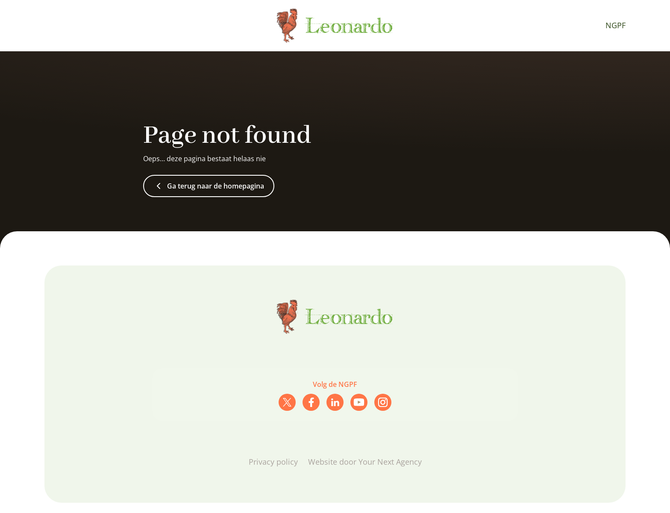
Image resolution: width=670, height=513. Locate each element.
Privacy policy (273, 462)
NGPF (615, 25)
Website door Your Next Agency (365, 462)
